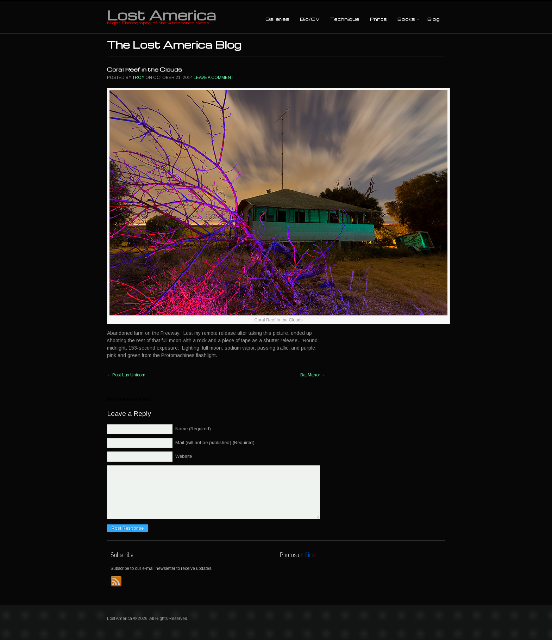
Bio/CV (310, 19)
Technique (344, 19)
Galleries (277, 19)
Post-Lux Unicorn (126, 375)
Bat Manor (312, 375)
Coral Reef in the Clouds (144, 69)
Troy (138, 77)
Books (406, 19)
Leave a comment (213, 77)
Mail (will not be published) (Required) (215, 442)
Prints (378, 19)
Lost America (161, 15)
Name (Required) (193, 428)
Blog (433, 19)
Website (183, 456)
